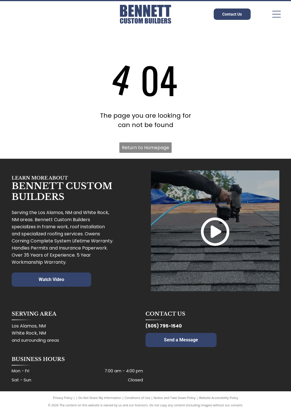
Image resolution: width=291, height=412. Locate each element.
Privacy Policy (62, 398)
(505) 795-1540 (164, 326)
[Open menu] (276, 14)
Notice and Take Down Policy (175, 398)
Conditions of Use (137, 398)
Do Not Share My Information (99, 398)
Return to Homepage (145, 147)
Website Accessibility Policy (218, 398)
